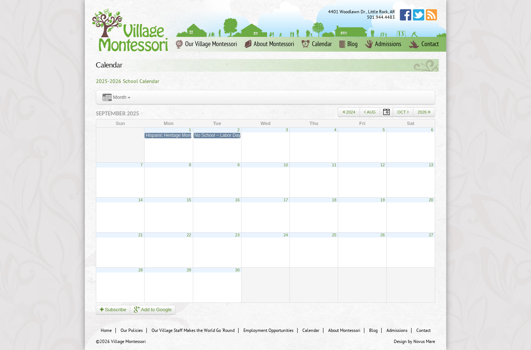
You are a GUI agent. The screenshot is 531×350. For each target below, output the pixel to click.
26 (383, 235)
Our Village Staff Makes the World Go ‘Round (193, 330)
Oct (403, 112)
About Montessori (269, 44)
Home (106, 330)
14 (140, 200)
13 (431, 165)
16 (237, 200)
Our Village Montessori (206, 44)
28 (140, 270)
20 (431, 200)
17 (286, 200)
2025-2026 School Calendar (127, 81)
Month (117, 97)
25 (334, 235)
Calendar (317, 44)
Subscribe (113, 309)
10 (286, 165)
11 (334, 165)
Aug (369, 112)
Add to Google (152, 309)
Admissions (383, 44)
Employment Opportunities (268, 330)
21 (140, 235)
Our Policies (132, 330)
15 (189, 200)
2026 (424, 112)
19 (383, 200)
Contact (424, 44)
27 (431, 235)
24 (286, 235)
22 (189, 235)
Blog (348, 44)
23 (237, 235)
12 (383, 165)
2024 (349, 112)
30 (237, 270)
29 (189, 270)
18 (334, 200)
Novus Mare (424, 341)
